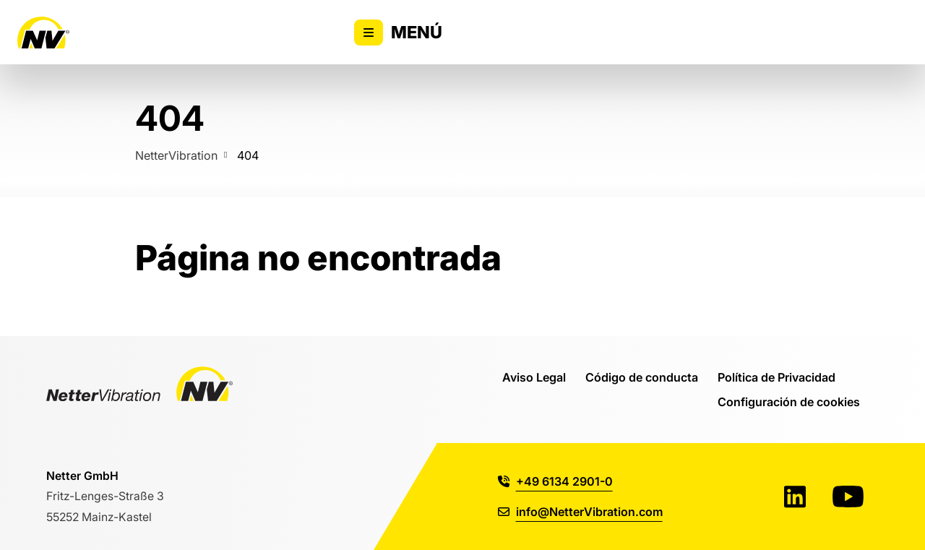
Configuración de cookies (789, 401)
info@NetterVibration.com (580, 511)
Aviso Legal (534, 377)
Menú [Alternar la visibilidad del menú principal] (398, 33)
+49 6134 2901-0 (555, 481)
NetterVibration (176, 155)
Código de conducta (641, 377)
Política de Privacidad (776, 377)
